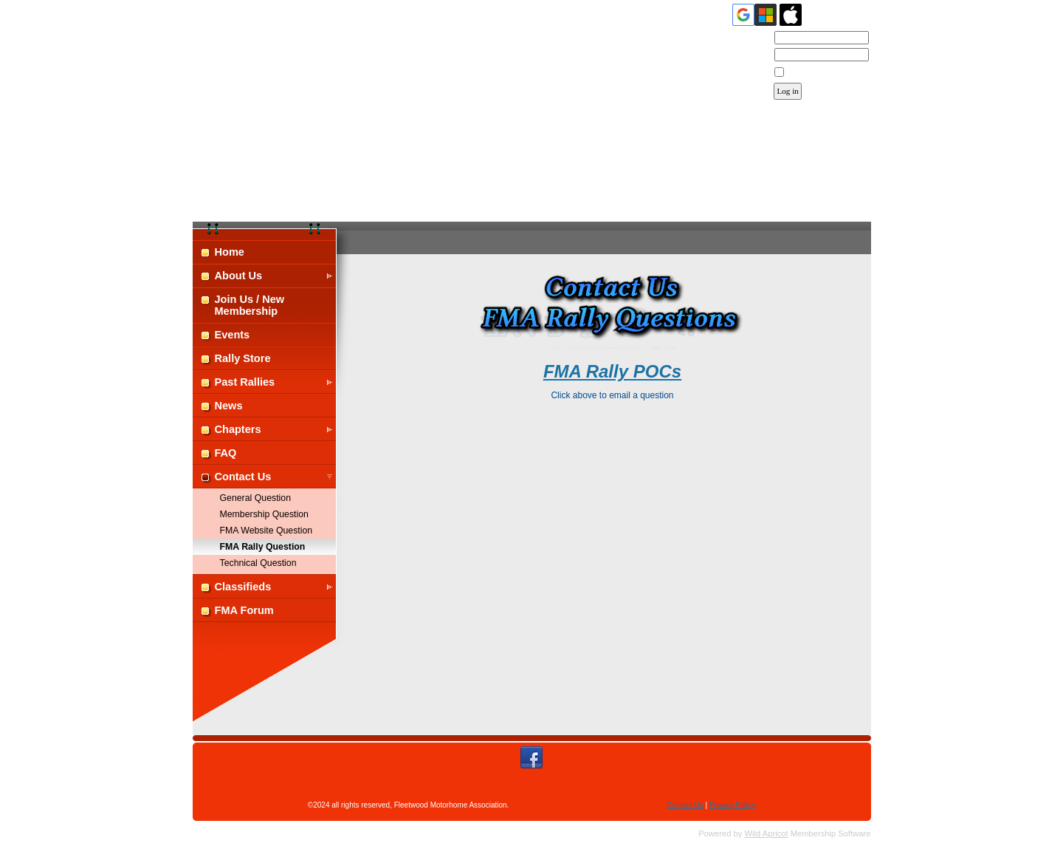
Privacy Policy (732, 805)
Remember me (813, 72)
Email (756, 38)
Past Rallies (245, 382)
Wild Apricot (766, 833)
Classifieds (243, 587)
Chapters (238, 429)
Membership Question (264, 514)
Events (232, 335)
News (229, 406)
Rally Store (243, 358)
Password (749, 55)
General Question (256, 498)
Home (229, 252)
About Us (239, 276)
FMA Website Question (266, 530)
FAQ (226, 453)
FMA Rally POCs (612, 371)
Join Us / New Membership (250, 305)
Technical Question (258, 563)
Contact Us (243, 476)
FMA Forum (244, 610)
